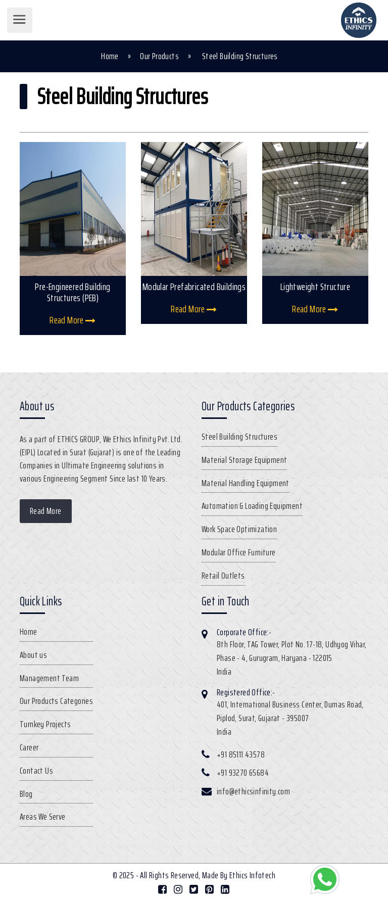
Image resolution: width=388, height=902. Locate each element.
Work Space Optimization (239, 529)
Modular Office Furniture (239, 552)
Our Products (159, 56)
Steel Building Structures (239, 437)
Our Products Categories (56, 701)
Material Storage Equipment (244, 460)
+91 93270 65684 (243, 772)
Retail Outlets (223, 576)
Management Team (49, 678)
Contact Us (36, 771)
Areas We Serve (43, 817)
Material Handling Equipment (245, 483)
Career (29, 747)
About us (33, 655)
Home (110, 56)
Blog (26, 794)
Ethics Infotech (252, 875)
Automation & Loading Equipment (252, 506)
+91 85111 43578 (241, 754)
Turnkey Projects (45, 724)
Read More (72, 320)
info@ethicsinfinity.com (253, 791)
